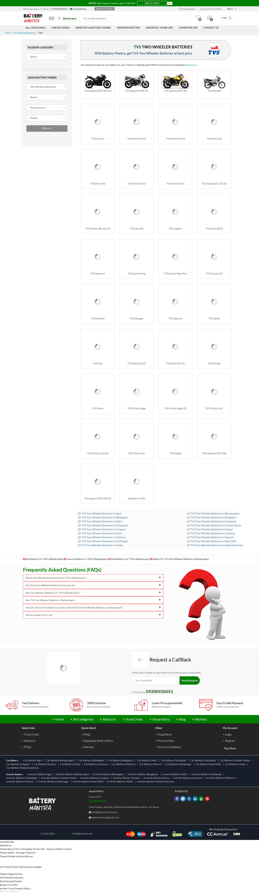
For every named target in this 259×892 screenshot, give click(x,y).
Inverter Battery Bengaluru (144, 757)
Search (46, 128)
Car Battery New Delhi (208, 747)
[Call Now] (60, 8)
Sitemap (88, 730)
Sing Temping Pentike (11, 864)
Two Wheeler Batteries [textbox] (43, 86)
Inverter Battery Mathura (221, 761)
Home (8, 32)
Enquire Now (187, 8)
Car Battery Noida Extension (23, 751)
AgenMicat (5, 828)
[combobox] (46, 57)
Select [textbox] (33, 56)
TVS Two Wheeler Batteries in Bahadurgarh (213, 496)
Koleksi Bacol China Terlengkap (16, 832)
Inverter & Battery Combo (93, 27)
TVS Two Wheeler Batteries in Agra (99, 496)
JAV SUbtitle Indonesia (11, 861)
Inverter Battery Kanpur (127, 761)
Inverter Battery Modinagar (53, 764)
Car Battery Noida (235, 747)
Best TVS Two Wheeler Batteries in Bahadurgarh (93, 583)
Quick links (28, 711)
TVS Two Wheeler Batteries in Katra (100, 516)
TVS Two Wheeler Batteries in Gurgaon (102, 512)
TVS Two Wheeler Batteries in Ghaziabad (103, 508)
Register (230, 724)
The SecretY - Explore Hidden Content (52, 832)
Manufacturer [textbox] (38, 107)
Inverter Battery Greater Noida (59, 761)
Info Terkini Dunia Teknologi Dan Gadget (20, 850)
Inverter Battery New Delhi (88, 764)
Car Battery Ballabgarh (91, 743)
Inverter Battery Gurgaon (95, 761)
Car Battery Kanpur (45, 747)
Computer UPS (188, 27)
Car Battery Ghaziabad (203, 743)
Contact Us (211, 27)
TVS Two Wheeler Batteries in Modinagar (103, 524)
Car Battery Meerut (151, 747)
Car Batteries (60, 27)
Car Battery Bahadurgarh (60, 743)
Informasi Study (8, 890)
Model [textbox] (33, 117)
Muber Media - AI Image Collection (18, 836)
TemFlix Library (8, 879)
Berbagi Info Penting (10, 886)
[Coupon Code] (152, 3)
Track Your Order (211, 8)
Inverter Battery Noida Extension (156, 764)
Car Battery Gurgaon (18, 747)
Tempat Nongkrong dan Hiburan (16, 839)
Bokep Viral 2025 (9, 868)
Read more (191, 64)
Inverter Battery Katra (157, 761)
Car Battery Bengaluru (121, 743)
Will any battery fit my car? (93, 598)
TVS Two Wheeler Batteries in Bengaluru (211, 500)
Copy (169, 3)
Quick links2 (88, 711)
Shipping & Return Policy (98, 724)
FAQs (27, 730)
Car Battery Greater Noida (235, 743)
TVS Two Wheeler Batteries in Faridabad (211, 504)
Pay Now (230, 732)
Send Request (190, 663)
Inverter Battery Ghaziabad (22, 761)
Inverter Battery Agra (40, 757)
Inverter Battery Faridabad (206, 757)
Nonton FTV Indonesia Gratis (15, 882)
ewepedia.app (7, 825)
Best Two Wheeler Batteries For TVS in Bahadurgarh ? (93, 576)
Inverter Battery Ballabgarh (109, 757)
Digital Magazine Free (11, 857)
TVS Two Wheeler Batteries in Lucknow (211, 516)
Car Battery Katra (70, 747)
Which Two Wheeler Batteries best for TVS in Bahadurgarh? (93, 561)
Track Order (134, 703)
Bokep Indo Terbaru (10, 875)
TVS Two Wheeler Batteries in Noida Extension (215, 528)
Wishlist (201, 703)
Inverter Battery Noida (120, 764)
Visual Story (161, 703)
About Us (109, 703)
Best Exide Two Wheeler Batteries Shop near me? (93, 568)
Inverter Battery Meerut (20, 764)
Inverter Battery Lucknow (188, 761)
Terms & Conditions (169, 730)
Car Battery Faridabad (174, 743)
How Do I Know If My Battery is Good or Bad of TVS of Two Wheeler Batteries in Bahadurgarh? (93, 590)
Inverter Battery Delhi (175, 757)
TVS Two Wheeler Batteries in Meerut (210, 520)
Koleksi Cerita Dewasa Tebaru (15, 872)
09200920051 (98, 784)
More (230, 8)
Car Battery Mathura (124, 747)
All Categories (36, 27)
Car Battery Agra (33, 743)
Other (158, 711)
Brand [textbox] (33, 97)
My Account (230, 711)
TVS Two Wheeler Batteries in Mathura (102, 520)
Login (228, 718)
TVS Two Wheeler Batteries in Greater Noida (214, 508)
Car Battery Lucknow (96, 747)
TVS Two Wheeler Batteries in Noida (100, 528)
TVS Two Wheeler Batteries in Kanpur (210, 512)
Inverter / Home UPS (159, 27)
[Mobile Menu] (51, 19)
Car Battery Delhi (147, 743)
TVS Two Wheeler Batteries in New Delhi (212, 524)
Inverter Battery (128, 27)
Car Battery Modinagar (179, 747)
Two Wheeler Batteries (25, 32)
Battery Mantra (63, 816)
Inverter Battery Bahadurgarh (73, 757)
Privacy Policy (165, 724)
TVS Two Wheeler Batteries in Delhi (100, 504)
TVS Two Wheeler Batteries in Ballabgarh (103, 500)
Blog (182, 703)
